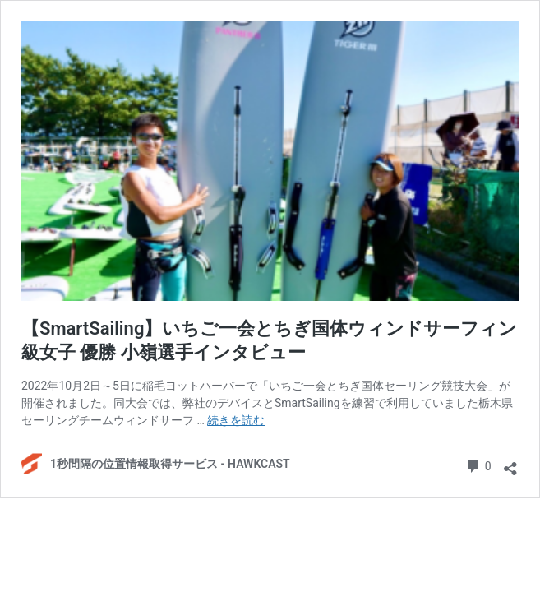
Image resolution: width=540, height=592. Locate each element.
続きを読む (236, 420)
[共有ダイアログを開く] (510, 464)
